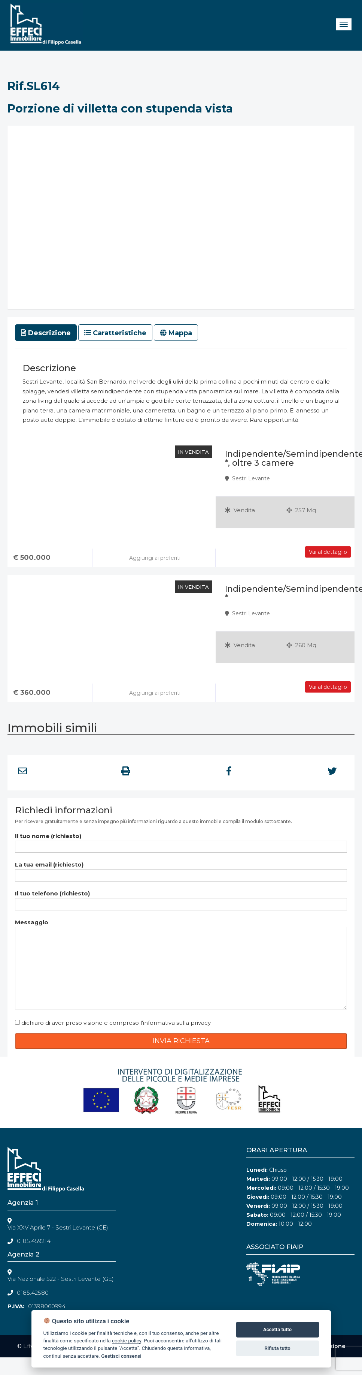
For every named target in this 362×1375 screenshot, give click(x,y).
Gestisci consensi (121, 1356)
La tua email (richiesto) (181, 869)
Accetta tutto (277, 1329)
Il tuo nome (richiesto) (181, 841)
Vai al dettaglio (328, 687)
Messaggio (181, 965)
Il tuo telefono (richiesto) (181, 898)
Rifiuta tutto (277, 1348)
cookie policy (126, 1341)
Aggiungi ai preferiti (154, 693)
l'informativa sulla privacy (175, 1022)
